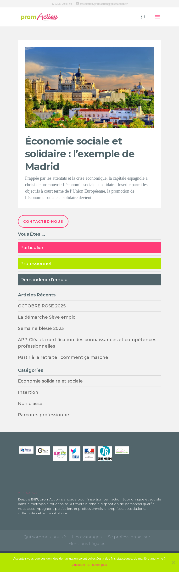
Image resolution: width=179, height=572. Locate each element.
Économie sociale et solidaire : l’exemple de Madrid (79, 153)
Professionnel (35, 263)
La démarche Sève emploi (47, 317)
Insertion (28, 392)
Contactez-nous (43, 221)
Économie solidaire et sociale (50, 381)
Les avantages (87, 536)
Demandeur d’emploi (44, 279)
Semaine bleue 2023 (41, 328)
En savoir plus (97, 564)
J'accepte (78, 564)
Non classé (30, 403)
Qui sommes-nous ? (44, 536)
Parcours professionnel (44, 414)
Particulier (32, 247)
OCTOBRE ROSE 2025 (42, 306)
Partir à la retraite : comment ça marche (63, 357)
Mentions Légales (86, 543)
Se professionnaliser (129, 536)
